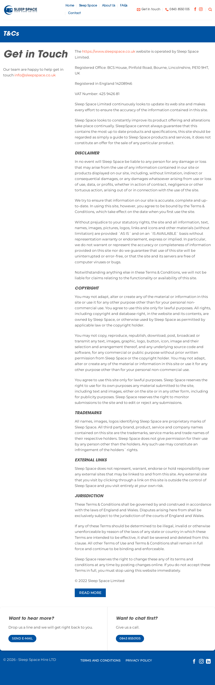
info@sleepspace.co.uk (35, 75)
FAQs (123, 5)
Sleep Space (88, 5)
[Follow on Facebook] (195, 9)
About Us (108, 5)
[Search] (210, 9)
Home (70, 5)
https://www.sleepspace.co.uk (108, 51)
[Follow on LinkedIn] (208, 661)
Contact (74, 13)
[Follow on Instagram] (201, 9)
